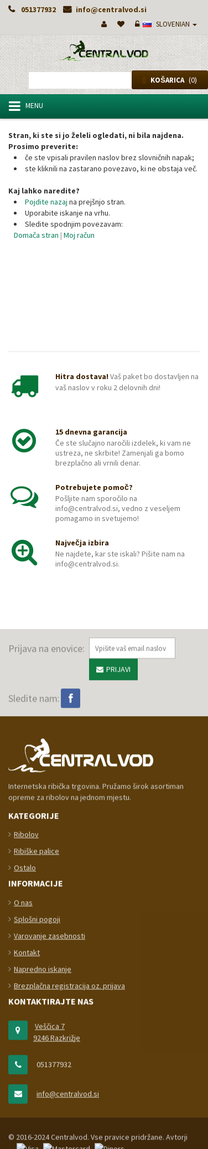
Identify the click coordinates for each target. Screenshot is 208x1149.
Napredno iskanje (42, 1117)
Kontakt (27, 1101)
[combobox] (106, 80)
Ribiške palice (36, 999)
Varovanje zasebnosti (49, 1084)
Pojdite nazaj (46, 202)
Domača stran (36, 235)
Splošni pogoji (37, 1068)
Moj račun (79, 235)
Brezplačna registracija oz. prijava (69, 1134)
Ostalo (25, 1016)
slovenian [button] (170, 24)
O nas (23, 1051)
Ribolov (26, 983)
